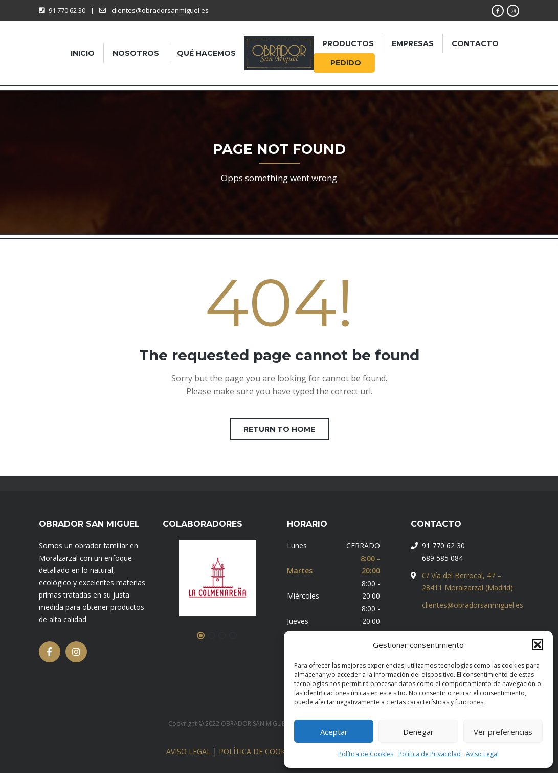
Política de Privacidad (429, 753)
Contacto (475, 43)
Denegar (418, 731)
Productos (348, 43)
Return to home (279, 429)
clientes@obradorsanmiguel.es (472, 605)
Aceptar (334, 731)
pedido (345, 63)
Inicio (83, 53)
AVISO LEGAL (188, 751)
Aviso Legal (482, 753)
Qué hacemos (206, 53)
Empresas (413, 43)
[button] (537, 644)
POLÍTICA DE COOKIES (257, 751)
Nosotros (136, 53)
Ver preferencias (503, 731)
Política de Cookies (365, 753)
